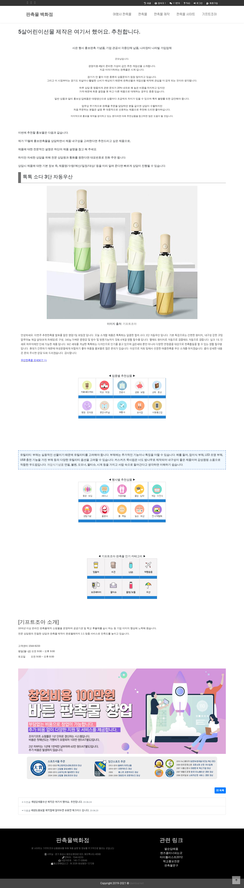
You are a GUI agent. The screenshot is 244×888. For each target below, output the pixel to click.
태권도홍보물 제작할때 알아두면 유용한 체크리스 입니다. (60, 810)
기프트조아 (209, 14)
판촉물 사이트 (186, 14)
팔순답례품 (171, 848)
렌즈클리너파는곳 (171, 853)
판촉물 (142, 14)
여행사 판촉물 (122, 14)
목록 (220, 790)
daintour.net (137, 883)
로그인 (198, 3)
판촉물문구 (171, 865)
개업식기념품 (55, 464)
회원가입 (212, 3)
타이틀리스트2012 (171, 857)
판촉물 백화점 (39, 14)
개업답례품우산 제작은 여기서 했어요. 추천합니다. (57, 801)
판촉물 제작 (162, 14)
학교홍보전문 (171, 861)
